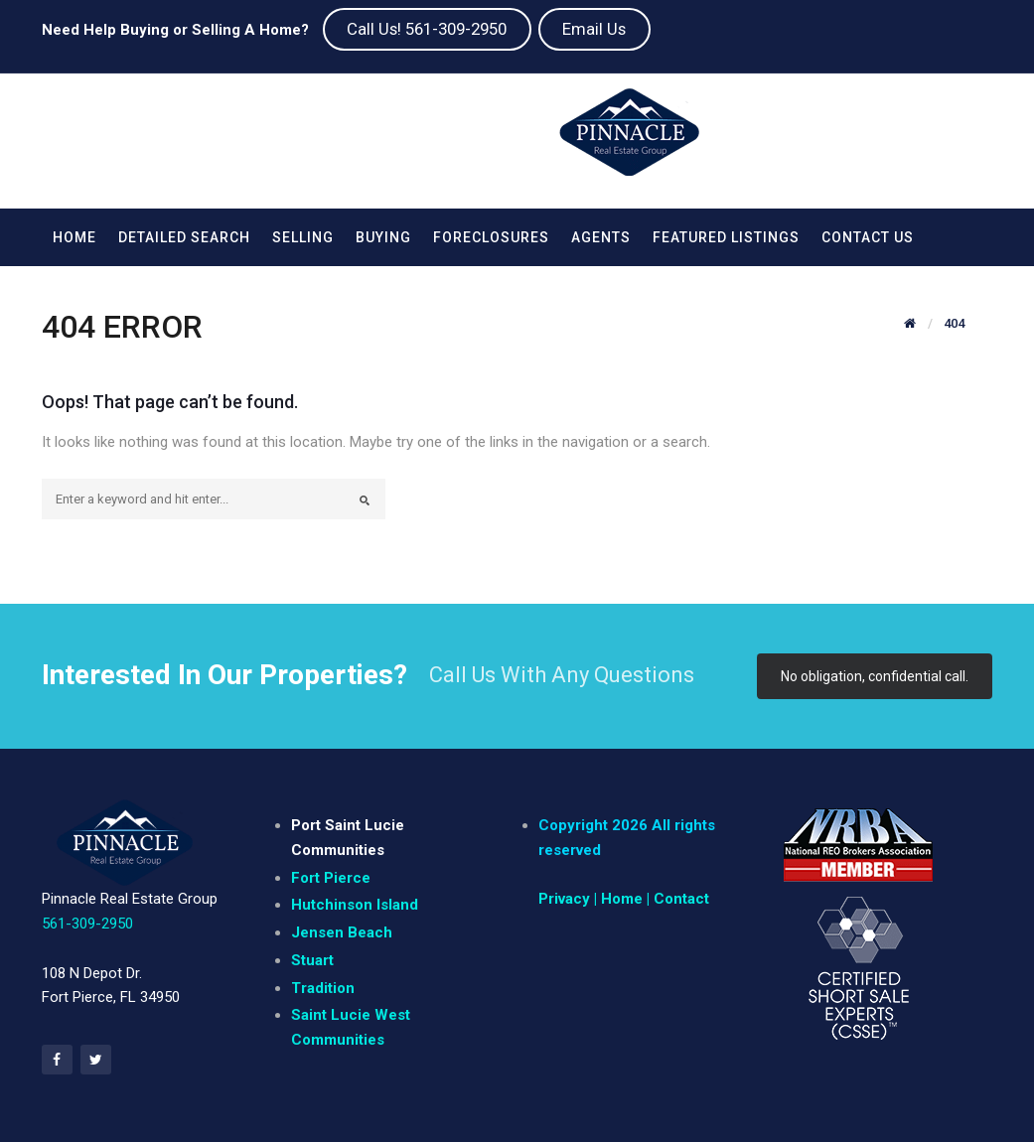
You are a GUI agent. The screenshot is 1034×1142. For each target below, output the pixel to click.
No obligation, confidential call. (874, 676)
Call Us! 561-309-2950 (427, 29)
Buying (383, 237)
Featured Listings (726, 237)
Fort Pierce (330, 878)
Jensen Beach (341, 932)
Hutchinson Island (354, 905)
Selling (303, 237)
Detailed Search (184, 237)
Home (74, 237)
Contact (681, 899)
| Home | (622, 899)
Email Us (594, 29)
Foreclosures (491, 237)
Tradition (323, 988)
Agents (601, 237)
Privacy (564, 899)
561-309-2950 (87, 923)
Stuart (312, 960)
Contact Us (867, 237)
